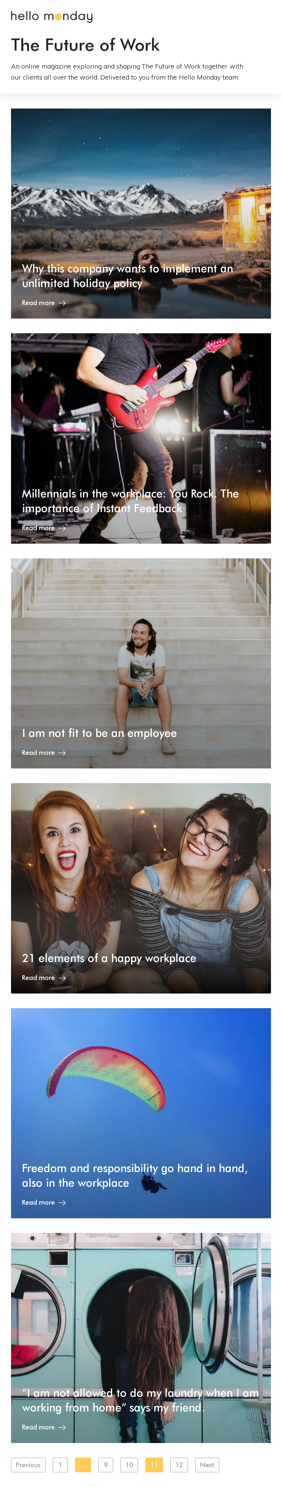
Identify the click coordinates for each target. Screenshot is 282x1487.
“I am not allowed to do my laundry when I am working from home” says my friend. (140, 1400)
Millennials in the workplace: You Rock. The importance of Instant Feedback (130, 501)
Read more (44, 302)
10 (129, 1465)
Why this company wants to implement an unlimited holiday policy (127, 276)
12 (179, 1465)
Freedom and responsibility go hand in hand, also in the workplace (135, 1175)
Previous (28, 1465)
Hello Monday (52, 17)
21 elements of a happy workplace (109, 958)
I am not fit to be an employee (99, 732)
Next (207, 1465)
